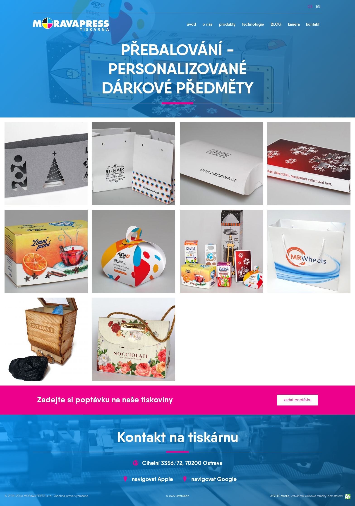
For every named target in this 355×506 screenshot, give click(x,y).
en (318, 6)
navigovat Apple (152, 479)
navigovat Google (214, 479)
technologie (253, 24)
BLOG (276, 24)
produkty (227, 24)
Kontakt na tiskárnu (177, 437)
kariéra (294, 24)
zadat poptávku (297, 399)
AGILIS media (279, 496)
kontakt (312, 24)
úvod (191, 24)
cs (310, 6)
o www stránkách (177, 496)
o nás (208, 24)
